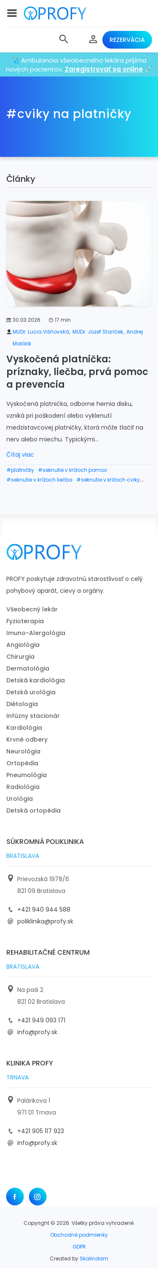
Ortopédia (22, 763)
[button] (63, 39)
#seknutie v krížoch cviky (108, 479)
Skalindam (94, 1258)
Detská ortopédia (33, 810)
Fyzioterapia (25, 621)
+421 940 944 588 (43, 909)
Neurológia (23, 751)
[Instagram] (37, 1196)
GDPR (79, 1246)
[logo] (55, 13)
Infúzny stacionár (33, 716)
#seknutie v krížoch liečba (39, 479)
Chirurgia (20, 656)
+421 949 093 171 (41, 1020)
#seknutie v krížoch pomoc (72, 470)
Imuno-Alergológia (35, 633)
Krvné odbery (27, 739)
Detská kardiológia (35, 680)
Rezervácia (127, 40)
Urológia (19, 798)
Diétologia (22, 704)
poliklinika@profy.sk (45, 921)
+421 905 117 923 (40, 1131)
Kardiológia (24, 727)
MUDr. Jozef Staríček (97, 331)
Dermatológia (27, 668)
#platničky (20, 470)
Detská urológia (31, 692)
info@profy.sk (37, 1032)
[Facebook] (14, 1196)
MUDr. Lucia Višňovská (41, 331)
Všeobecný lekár (32, 609)
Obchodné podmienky (79, 1234)
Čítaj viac (20, 454)
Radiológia (23, 787)
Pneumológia (26, 775)
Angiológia (23, 645)
